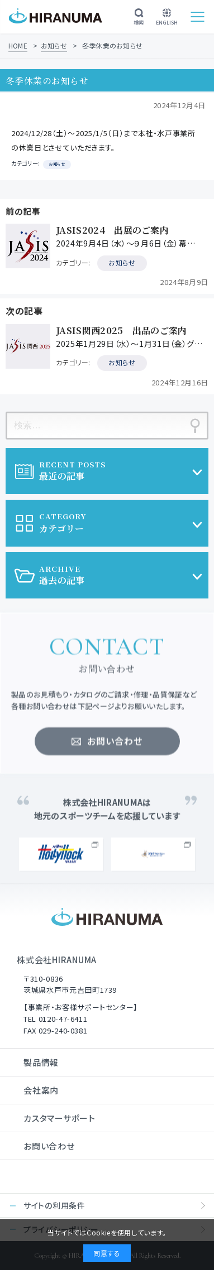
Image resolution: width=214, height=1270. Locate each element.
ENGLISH (167, 17)
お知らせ (54, 45)
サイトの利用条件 (54, 1205)
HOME (17, 45)
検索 (139, 17)
